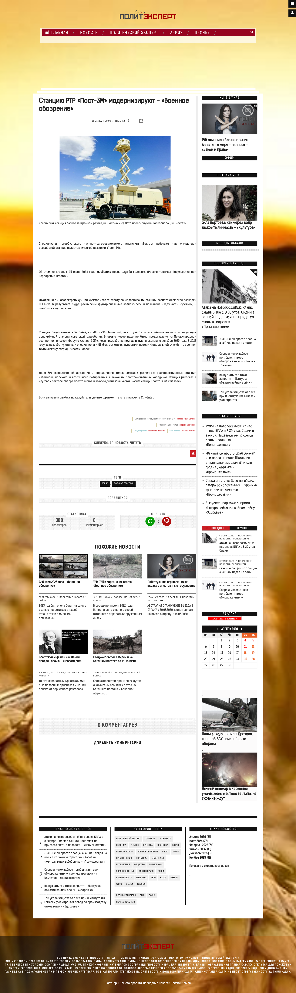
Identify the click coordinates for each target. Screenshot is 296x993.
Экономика (165, 839)
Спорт (165, 852)
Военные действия (123, 484)
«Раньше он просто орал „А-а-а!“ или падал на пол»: (238, 341)
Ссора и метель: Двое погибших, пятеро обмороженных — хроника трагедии (237, 360)
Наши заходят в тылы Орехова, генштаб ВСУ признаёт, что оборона (227, 739)
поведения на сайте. (156, 431)
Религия (134, 845)
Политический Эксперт (134, 33)
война (152, 895)
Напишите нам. (188, 431)
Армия (176, 33)
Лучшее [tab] (243, 528)
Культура (147, 845)
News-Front (158, 858)
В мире (175, 845)
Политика (121, 845)
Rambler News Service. (186, 419)
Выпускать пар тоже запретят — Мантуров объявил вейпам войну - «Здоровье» (231, 508)
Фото (119, 884)
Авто (153, 878)
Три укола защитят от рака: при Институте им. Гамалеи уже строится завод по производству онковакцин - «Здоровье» (75, 902)
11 (245, 646)
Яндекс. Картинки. (187, 425)
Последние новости (71, 597)
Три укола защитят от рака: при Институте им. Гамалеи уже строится (237, 396)
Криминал (150, 839)
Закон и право (146, 871)
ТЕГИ (142, 895)
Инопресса (162, 845)
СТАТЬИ (129, 884)
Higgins (120, 121)
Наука (163, 878)
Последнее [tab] (216, 528)
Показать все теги (125, 902)
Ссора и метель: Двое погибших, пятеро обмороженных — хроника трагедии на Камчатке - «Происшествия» (71, 874)
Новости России (124, 852)
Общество (65, 672)
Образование (155, 865)
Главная (56, 32)
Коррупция (141, 858)
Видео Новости (124, 878)
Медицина (141, 878)
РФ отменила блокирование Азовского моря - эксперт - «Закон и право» (225, 145)
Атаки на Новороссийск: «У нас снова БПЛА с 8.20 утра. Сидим (237, 547)
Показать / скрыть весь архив (209, 866)
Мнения (174, 878)
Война (105, 484)
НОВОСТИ (89, 33)
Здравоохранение (125, 871)
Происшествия (241, 538)
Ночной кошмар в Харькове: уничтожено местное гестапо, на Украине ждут (229, 794)
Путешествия (155, 600)
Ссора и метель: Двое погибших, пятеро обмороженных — (233, 594)
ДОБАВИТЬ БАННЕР (225, 618)
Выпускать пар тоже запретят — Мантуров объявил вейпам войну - (235, 379)
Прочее (202, 33)
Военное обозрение (148, 852)
